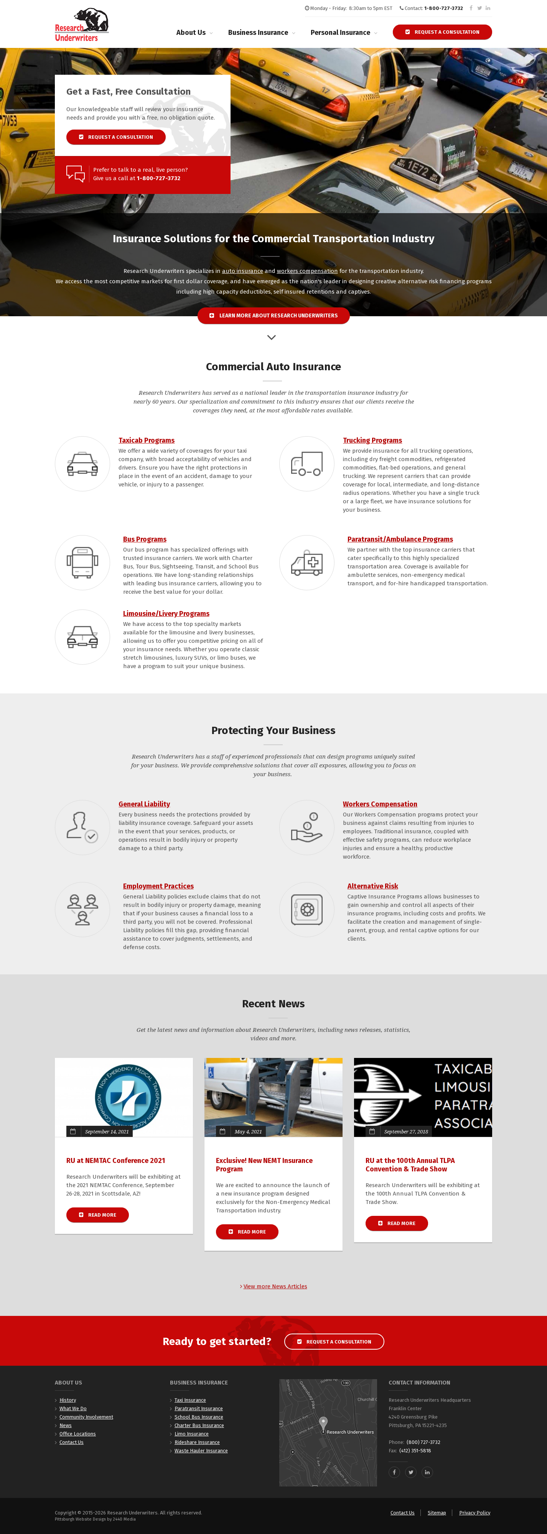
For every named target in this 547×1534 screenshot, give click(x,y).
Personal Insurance (340, 32)
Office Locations (77, 1434)
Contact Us (71, 1442)
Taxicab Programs (147, 440)
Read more (104, 1215)
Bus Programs (144, 539)
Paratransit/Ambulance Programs (400, 539)
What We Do (73, 1408)
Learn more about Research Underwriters (273, 315)
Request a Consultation (442, 32)
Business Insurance (258, 32)
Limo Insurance (192, 1434)
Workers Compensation (380, 804)
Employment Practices (158, 886)
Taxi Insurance (190, 1400)
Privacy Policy (474, 1513)
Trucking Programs (372, 440)
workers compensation (307, 271)
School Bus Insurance (199, 1417)
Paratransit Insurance (199, 1408)
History (67, 1400)
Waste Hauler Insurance (201, 1451)
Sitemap (437, 1513)
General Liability (144, 804)
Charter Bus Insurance (199, 1425)
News (65, 1425)
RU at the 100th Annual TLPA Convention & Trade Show (410, 1164)
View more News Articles (273, 1286)
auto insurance (242, 271)
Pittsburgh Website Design (80, 1519)
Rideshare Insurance (197, 1442)
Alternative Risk (373, 886)
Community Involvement (86, 1417)
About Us (191, 32)
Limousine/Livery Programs (166, 613)
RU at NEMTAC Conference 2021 (115, 1160)
